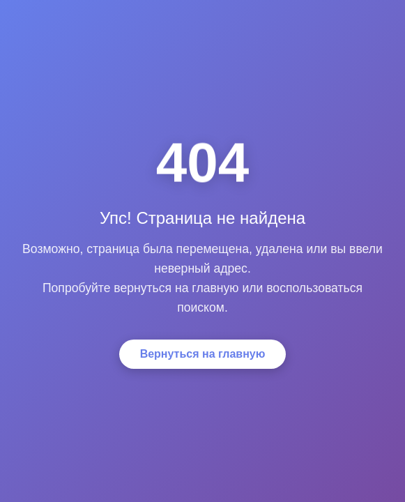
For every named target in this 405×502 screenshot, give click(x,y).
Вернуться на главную (203, 354)
